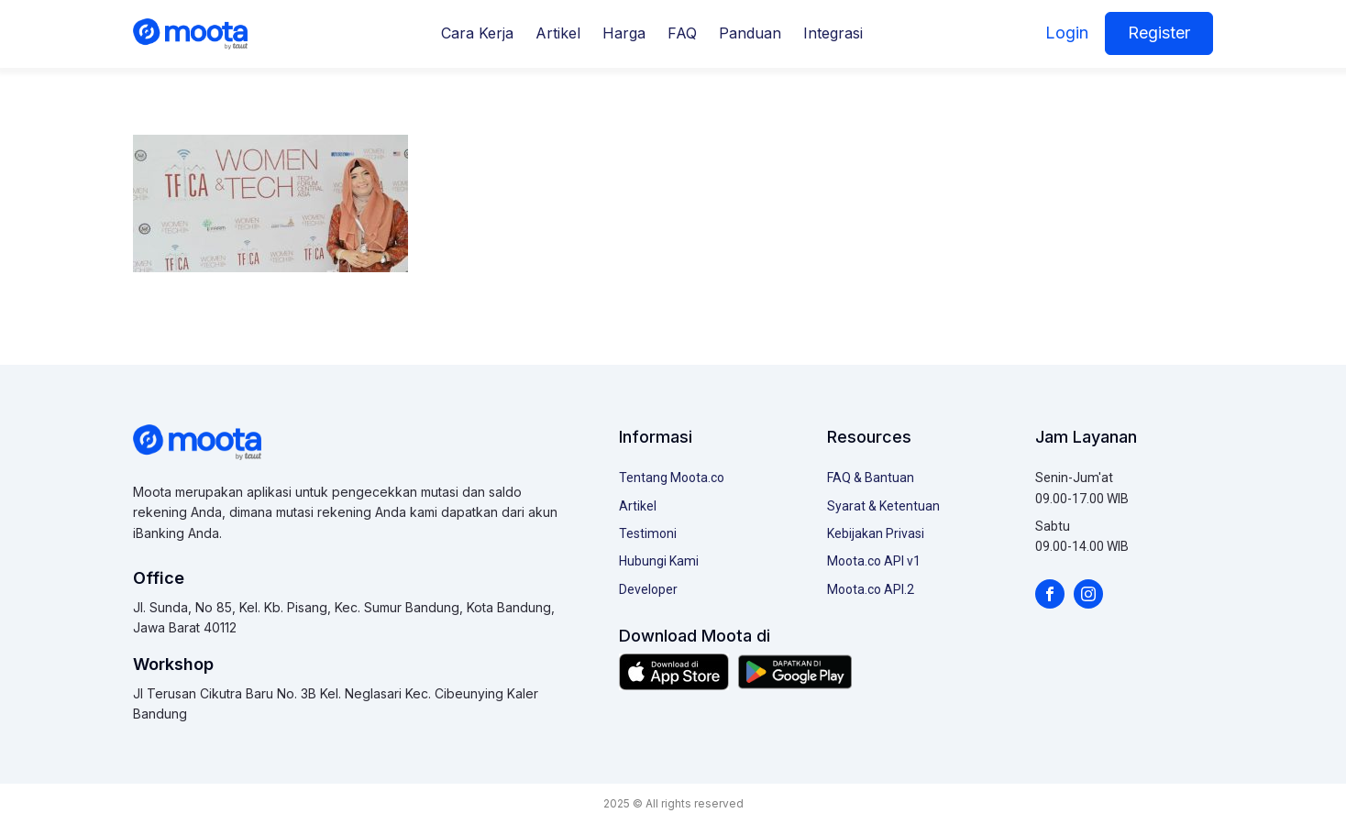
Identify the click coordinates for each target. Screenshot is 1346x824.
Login (1066, 32)
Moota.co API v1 (874, 561)
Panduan (750, 33)
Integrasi (833, 33)
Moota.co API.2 (870, 589)
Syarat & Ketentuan (883, 506)
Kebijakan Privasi (875, 533)
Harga (623, 33)
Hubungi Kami (659, 561)
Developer (648, 589)
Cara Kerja (477, 33)
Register (1159, 32)
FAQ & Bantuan (870, 477)
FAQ (682, 33)
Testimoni (648, 533)
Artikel (557, 33)
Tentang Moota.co (671, 477)
